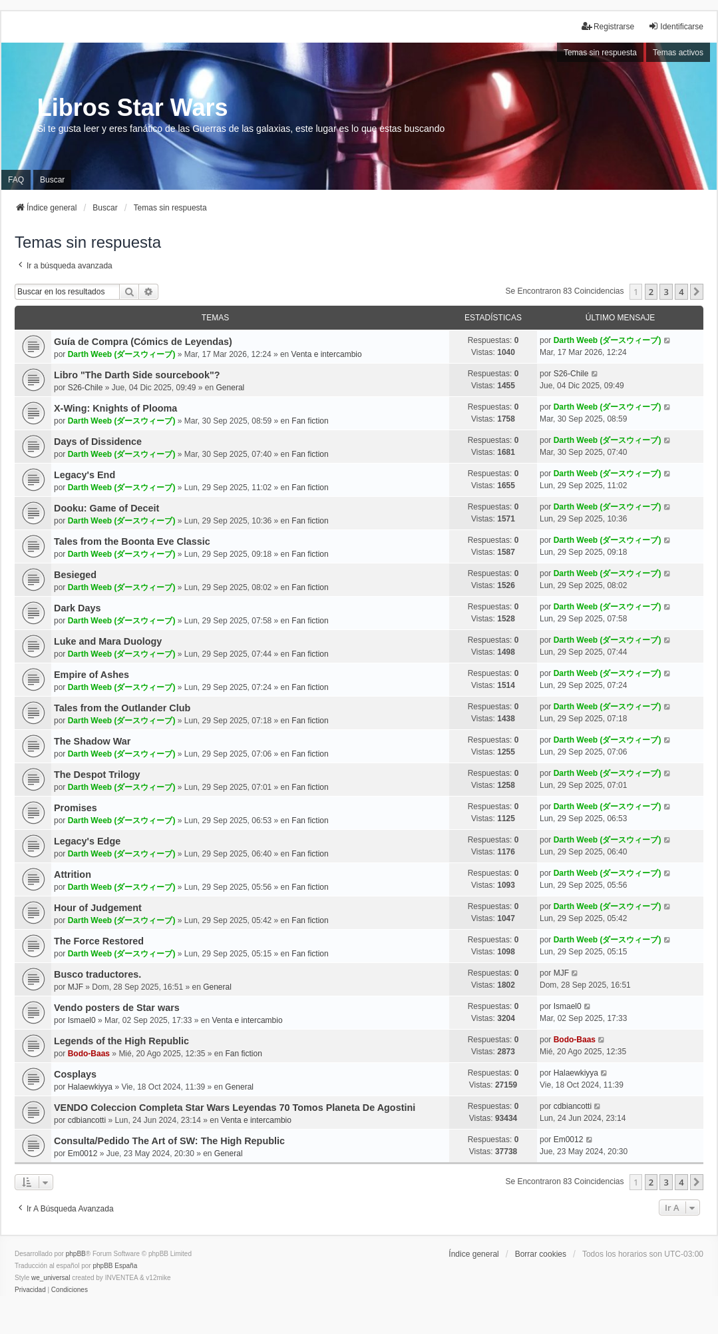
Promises (75, 808)
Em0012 (83, 1153)
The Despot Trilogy (97, 774)
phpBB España (114, 1265)
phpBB (76, 1253)
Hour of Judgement (98, 907)
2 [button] (651, 292)
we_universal (50, 1277)
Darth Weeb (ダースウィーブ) (122, 354)
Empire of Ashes (91, 674)
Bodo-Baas (89, 1053)
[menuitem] (30, 1290)
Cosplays (75, 1074)
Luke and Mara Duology (108, 641)
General (230, 387)
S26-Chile (85, 387)
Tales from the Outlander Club (122, 708)
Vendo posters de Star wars (117, 1007)
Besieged (75, 574)
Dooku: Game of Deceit (106, 508)
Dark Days (77, 608)
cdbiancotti (87, 1120)
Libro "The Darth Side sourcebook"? (137, 375)
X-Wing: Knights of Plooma (115, 408)
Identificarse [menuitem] (675, 26)
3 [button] (665, 292)
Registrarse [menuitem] (608, 26)
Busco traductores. (97, 974)
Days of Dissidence (98, 441)
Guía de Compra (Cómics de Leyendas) (143, 341)
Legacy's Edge (87, 841)
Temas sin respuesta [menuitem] (600, 52)
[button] (696, 292)
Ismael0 (82, 1020)
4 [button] (681, 292)
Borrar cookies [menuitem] (540, 1254)
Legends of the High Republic (121, 1041)
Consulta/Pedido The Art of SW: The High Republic (169, 1141)
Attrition (72, 874)
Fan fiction (309, 421)
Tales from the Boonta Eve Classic (132, 541)
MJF (75, 987)
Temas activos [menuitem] (678, 52)
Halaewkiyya (90, 1087)
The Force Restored (99, 941)
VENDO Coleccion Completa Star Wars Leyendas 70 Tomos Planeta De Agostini (234, 1107)
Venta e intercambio (326, 354)
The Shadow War (92, 741)
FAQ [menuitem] (16, 179)
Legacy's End (84, 475)
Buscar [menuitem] (52, 179)
